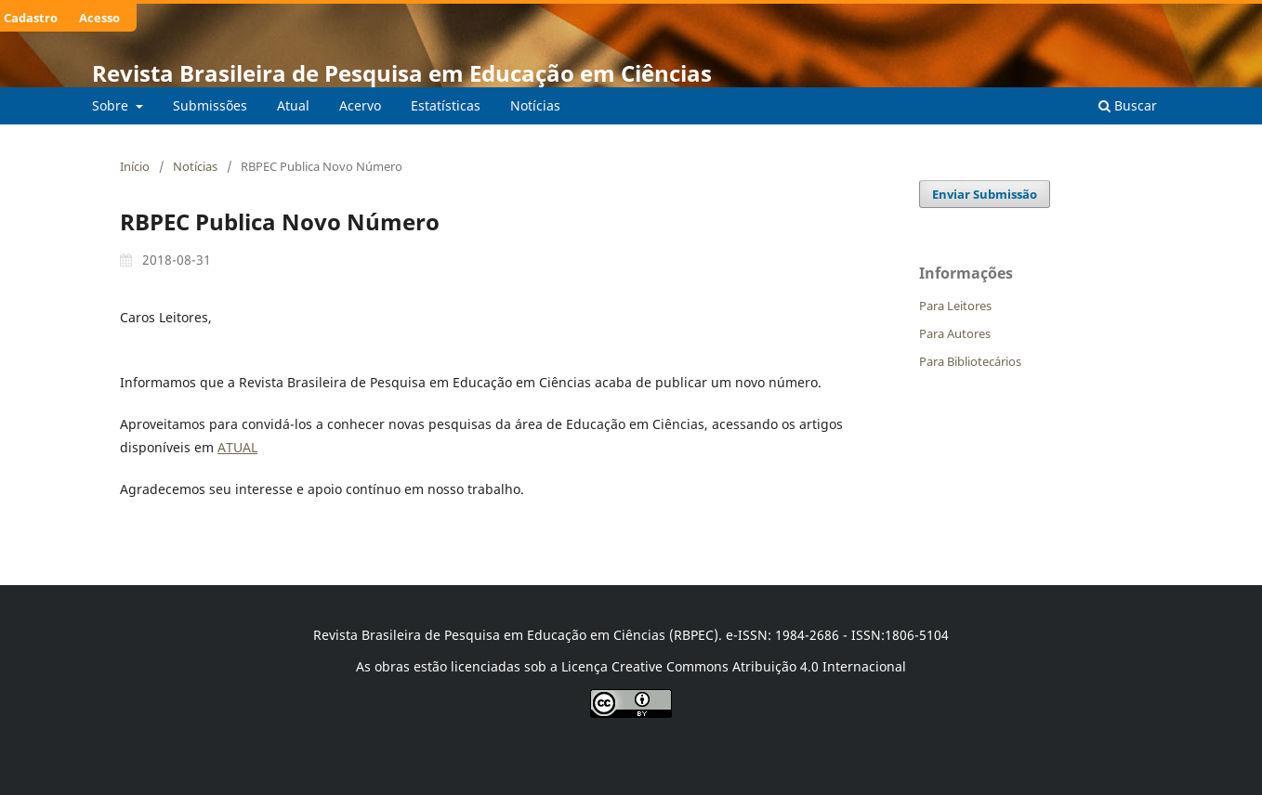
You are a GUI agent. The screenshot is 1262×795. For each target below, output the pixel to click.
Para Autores (955, 333)
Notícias (535, 105)
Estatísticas (445, 105)
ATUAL (237, 447)
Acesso (99, 17)
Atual (293, 105)
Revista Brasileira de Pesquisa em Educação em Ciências (402, 73)
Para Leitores (955, 305)
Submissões (210, 105)
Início (135, 166)
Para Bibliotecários (970, 361)
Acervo (360, 105)
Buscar (1127, 105)
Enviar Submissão (984, 194)
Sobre (112, 105)
